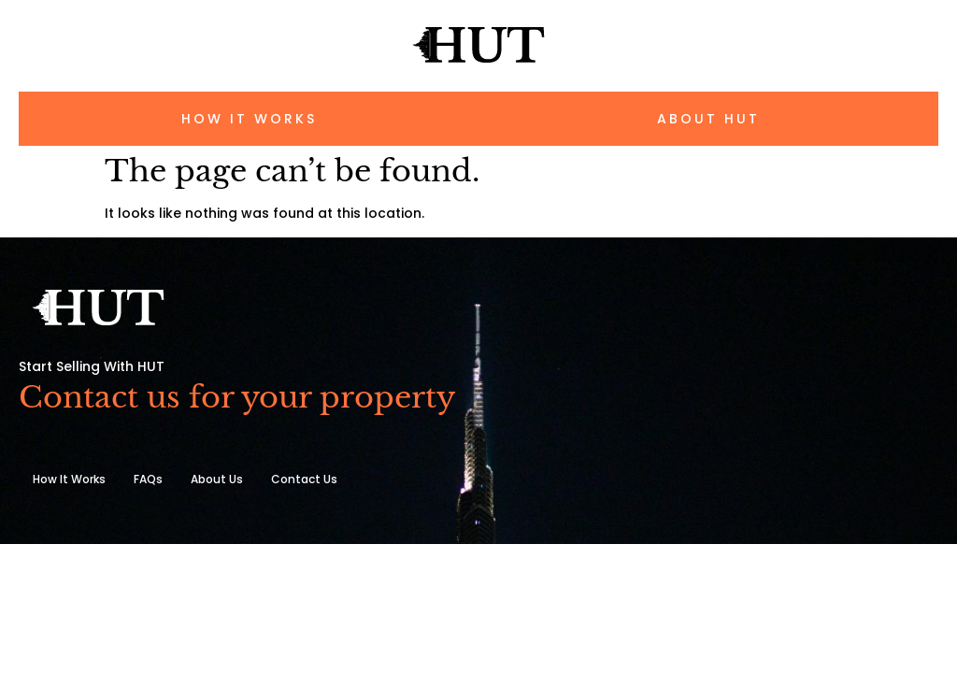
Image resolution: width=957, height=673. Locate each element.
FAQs (148, 479)
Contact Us (304, 479)
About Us (217, 479)
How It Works (69, 479)
